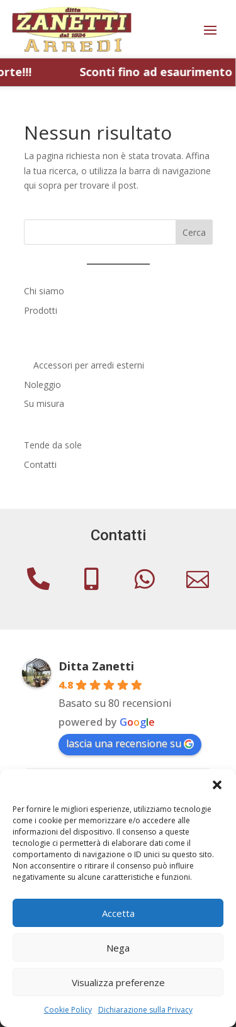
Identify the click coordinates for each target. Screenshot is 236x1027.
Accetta (118, 913)
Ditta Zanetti (96, 666)
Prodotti (40, 310)
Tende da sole (53, 445)
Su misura (44, 403)
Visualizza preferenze (118, 982)
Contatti (40, 464)
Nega (118, 947)
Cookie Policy (68, 1009)
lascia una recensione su (130, 743)
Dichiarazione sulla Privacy (145, 1009)
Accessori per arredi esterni (88, 365)
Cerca (194, 232)
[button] (217, 785)
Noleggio (42, 385)
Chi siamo (44, 291)
